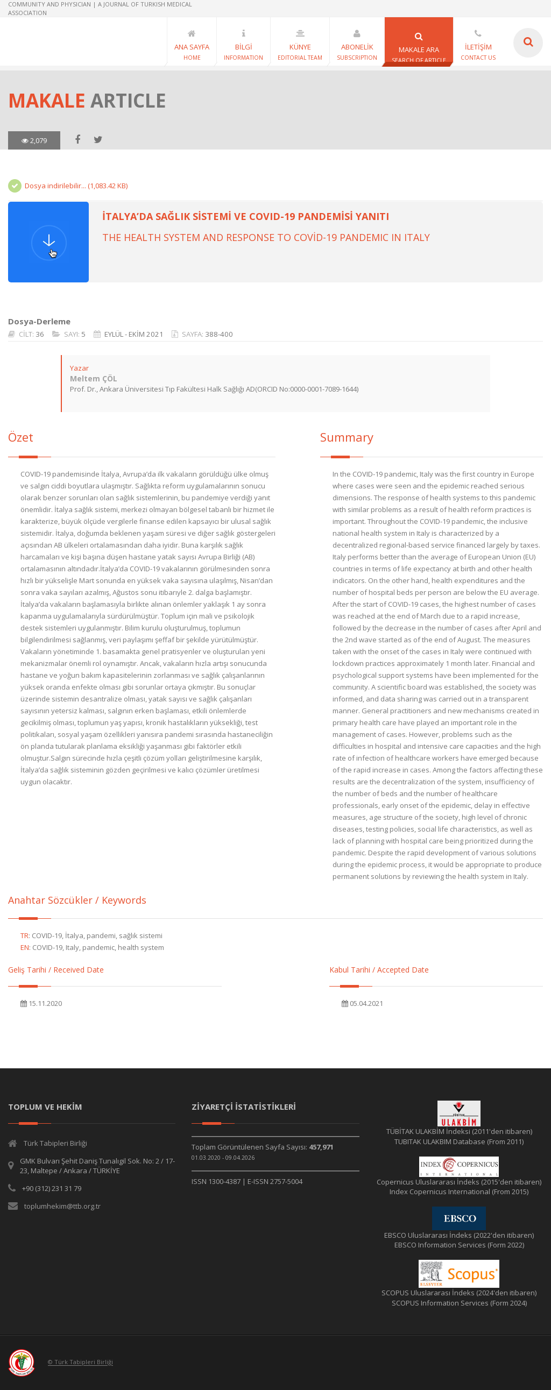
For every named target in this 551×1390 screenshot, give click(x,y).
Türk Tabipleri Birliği (55, 1143)
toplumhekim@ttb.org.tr (62, 1206)
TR (24, 935)
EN (24, 947)
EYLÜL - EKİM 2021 (134, 334)
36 (40, 334)
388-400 (219, 334)
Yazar (79, 368)
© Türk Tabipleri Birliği (80, 1362)
